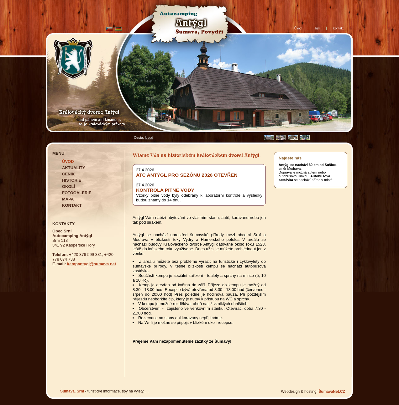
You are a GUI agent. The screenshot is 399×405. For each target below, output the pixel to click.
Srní (80, 391)
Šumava (67, 391)
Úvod (149, 137)
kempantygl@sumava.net (91, 264)
